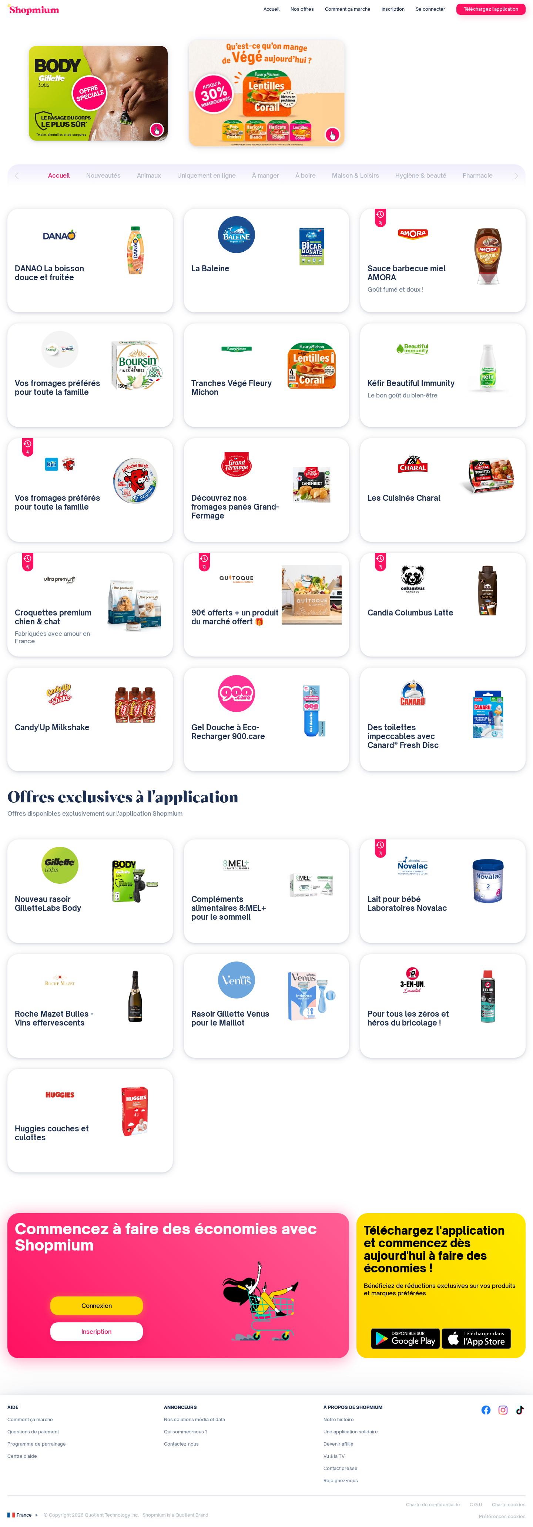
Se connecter (430, 9)
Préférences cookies (502, 1516)
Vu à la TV (334, 1456)
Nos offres (302, 9)
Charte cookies (509, 1504)
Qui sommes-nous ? (186, 1431)
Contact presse (341, 1468)
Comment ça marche (348, 9)
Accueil (271, 9)
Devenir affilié (338, 1444)
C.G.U (476, 1504)
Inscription (393, 9)
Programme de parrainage (36, 1444)
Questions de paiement (33, 1431)
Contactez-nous (181, 1444)
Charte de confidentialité (433, 1504)
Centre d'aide (22, 1456)
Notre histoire (339, 1419)
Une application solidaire (351, 1431)
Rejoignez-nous (341, 1480)
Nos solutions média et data (194, 1419)
